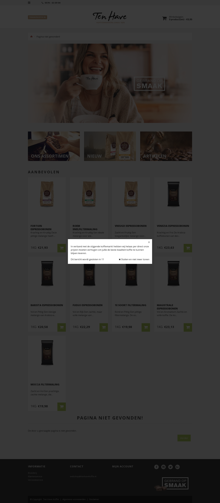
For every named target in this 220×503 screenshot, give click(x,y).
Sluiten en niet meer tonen (134, 259)
